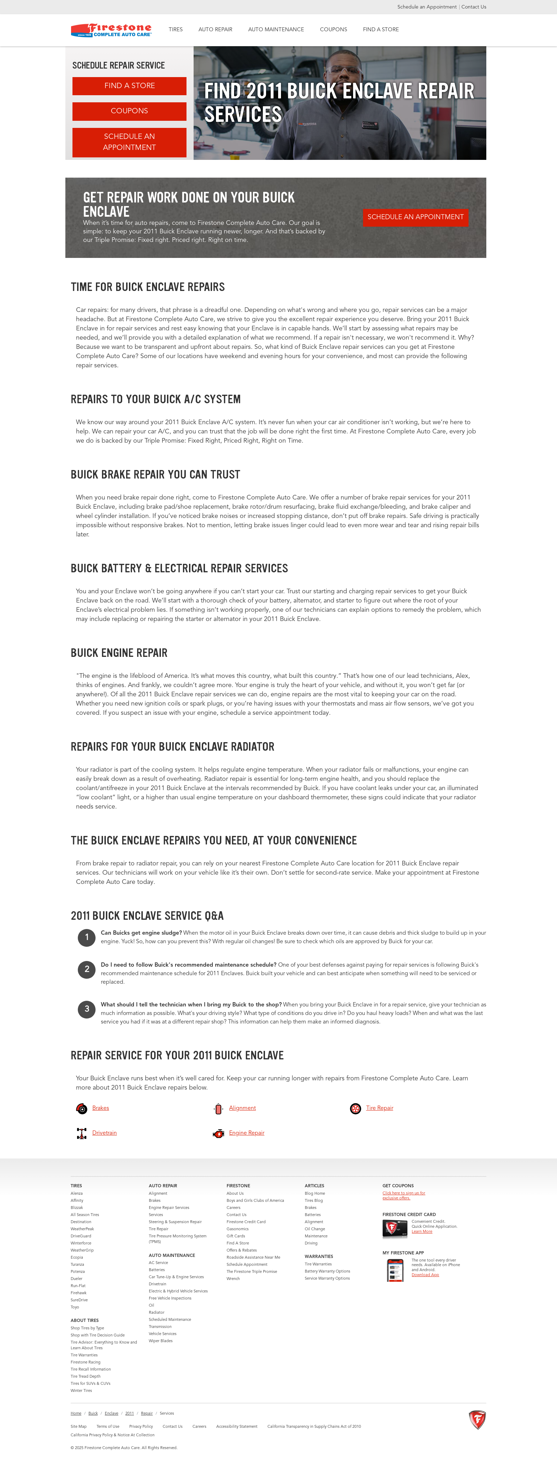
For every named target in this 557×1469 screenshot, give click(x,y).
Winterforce (81, 1244)
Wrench (233, 1279)
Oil (151, 1306)
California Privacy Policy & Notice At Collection (113, 1435)
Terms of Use (108, 1427)
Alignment (158, 1194)
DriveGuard (81, 1236)
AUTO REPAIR (215, 30)
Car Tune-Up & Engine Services (176, 1277)
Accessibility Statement (237, 1427)
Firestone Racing (86, 1363)
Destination (81, 1222)
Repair (147, 1414)
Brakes (155, 1201)
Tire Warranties (84, 1355)
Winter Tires (81, 1391)
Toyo (75, 1307)
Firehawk (78, 1293)
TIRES (176, 30)
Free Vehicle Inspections (170, 1299)
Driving (311, 1244)
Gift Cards (236, 1236)
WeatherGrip (82, 1251)
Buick (93, 1414)
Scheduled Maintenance (170, 1320)
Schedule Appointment (247, 1265)
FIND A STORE (381, 30)
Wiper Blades (161, 1341)
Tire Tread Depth (86, 1377)
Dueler (76, 1279)
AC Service (158, 1263)
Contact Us (473, 7)
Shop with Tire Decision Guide (98, 1336)
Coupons (129, 111)
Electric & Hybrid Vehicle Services (178, 1292)
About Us (235, 1194)
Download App (425, 1275)
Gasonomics (238, 1229)
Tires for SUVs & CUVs (90, 1384)
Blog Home (315, 1194)
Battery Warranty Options (327, 1272)
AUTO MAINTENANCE (276, 30)
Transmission (160, 1327)
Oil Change (315, 1229)
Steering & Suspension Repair (175, 1222)
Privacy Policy (141, 1427)
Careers (233, 1208)
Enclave (111, 1414)
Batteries (157, 1270)
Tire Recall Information (91, 1370)
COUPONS (333, 30)
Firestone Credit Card (246, 1222)
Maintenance (316, 1236)
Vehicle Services (163, 1334)
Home (76, 1414)
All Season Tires (85, 1215)
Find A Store (129, 86)
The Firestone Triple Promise (252, 1272)
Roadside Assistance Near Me (253, 1258)
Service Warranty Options (327, 1279)
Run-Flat (78, 1286)
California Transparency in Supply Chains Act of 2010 (314, 1427)
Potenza (78, 1272)
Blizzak (77, 1208)
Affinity (77, 1201)
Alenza (77, 1194)
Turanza (77, 1265)
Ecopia (77, 1258)
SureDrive (79, 1300)
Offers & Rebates (242, 1251)
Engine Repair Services (169, 1208)
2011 (129, 1414)
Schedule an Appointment (428, 7)
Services (156, 1215)
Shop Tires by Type (87, 1328)
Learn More (422, 1232)
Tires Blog (314, 1201)
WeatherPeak (82, 1229)
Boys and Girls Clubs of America (255, 1201)
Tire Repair (158, 1229)
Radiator (156, 1313)
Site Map (79, 1427)
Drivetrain (157, 1284)
